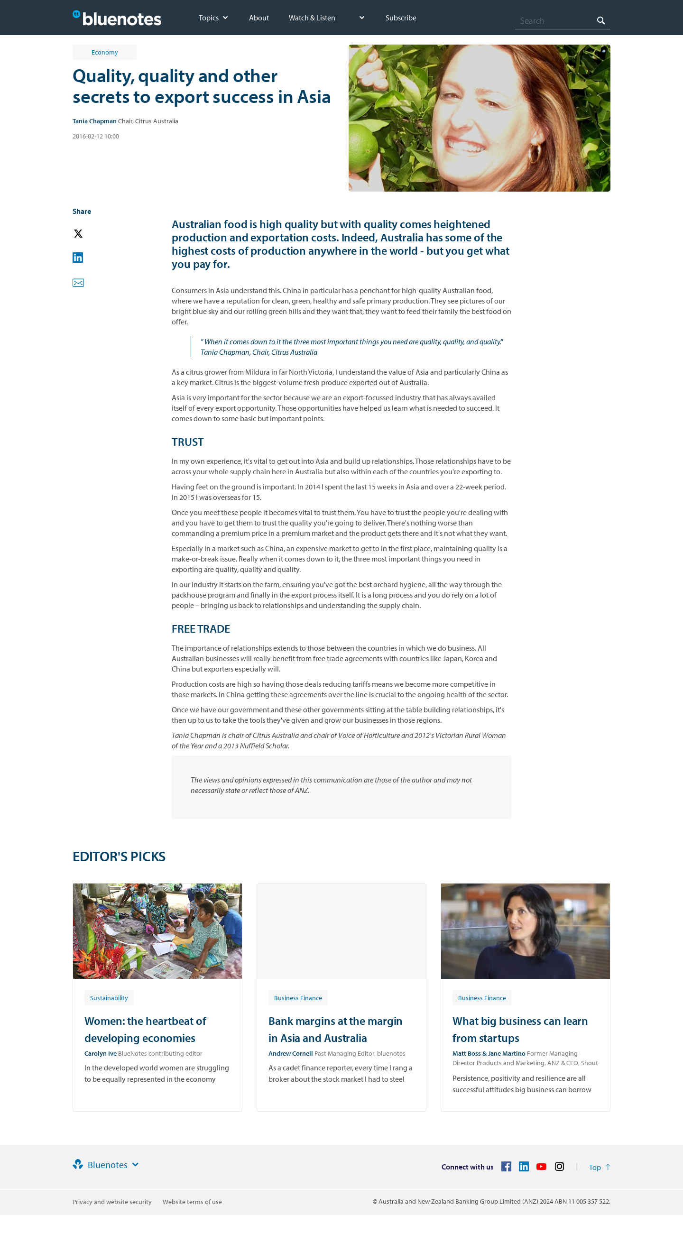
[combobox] (563, 20)
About (259, 17)
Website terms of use (192, 1201)
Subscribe (401, 17)
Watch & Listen (312, 17)
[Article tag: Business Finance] (298, 997)
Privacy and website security (112, 1201)
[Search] (563, 20)
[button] (92, 234)
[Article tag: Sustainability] (109, 997)
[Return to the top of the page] (599, 1167)
